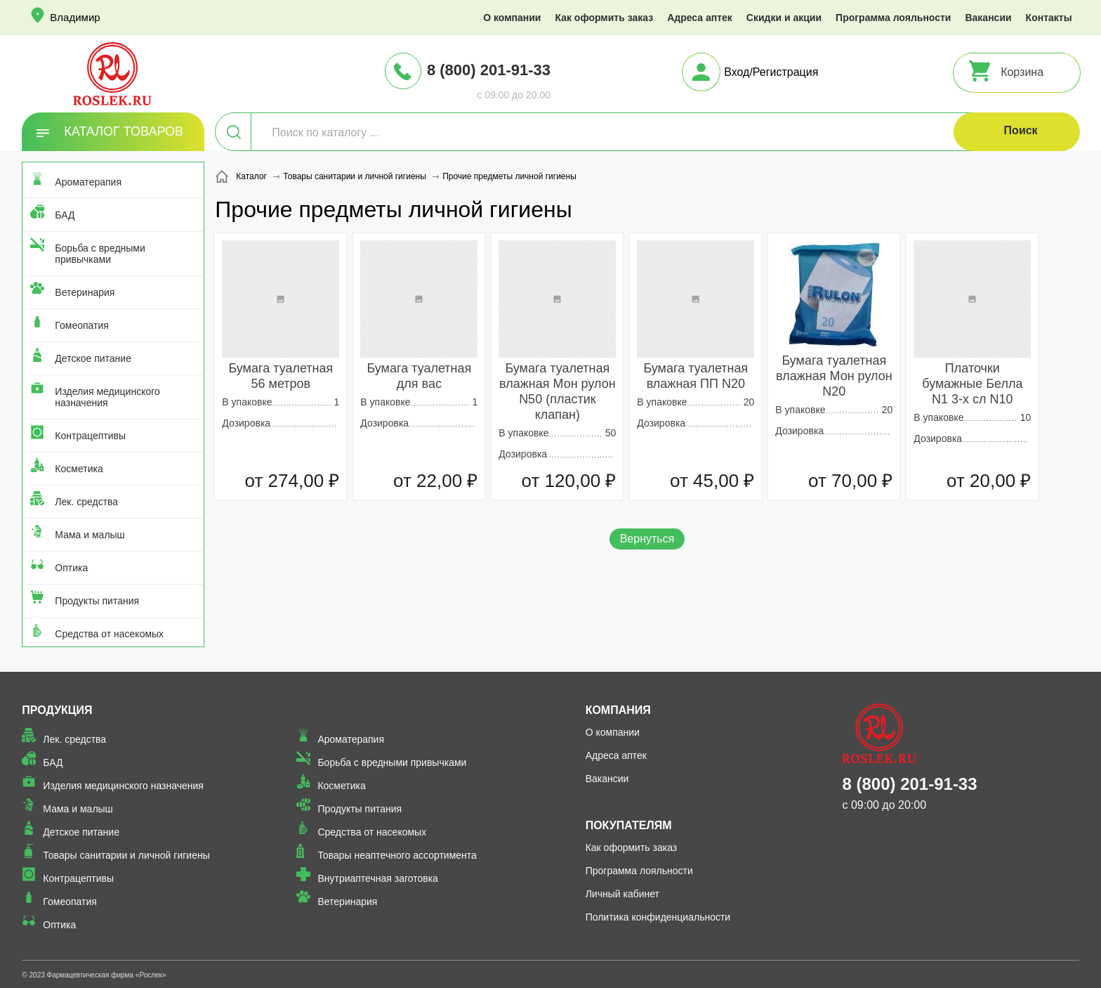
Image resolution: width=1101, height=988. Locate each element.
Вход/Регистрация (771, 72)
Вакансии (988, 17)
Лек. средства (86, 501)
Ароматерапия (88, 182)
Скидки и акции (784, 17)
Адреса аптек (699, 17)
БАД (64, 215)
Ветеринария (84, 292)
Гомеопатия (82, 325)
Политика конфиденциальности (658, 917)
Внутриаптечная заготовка (377, 878)
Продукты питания (97, 600)
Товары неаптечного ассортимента (396, 855)
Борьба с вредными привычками (100, 253)
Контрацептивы (90, 435)
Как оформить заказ (604, 17)
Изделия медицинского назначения (107, 397)
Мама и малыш (90, 534)
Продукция (57, 710)
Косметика (79, 468)
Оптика (71, 567)
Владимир (75, 17)
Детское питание (93, 358)
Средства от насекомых (109, 633)
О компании (512, 17)
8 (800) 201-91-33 (488, 70)
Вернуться (647, 539)
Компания (618, 710)
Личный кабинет (622, 893)
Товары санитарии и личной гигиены (126, 855)
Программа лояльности (893, 17)
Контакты (1049, 17)
